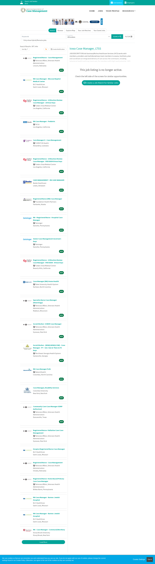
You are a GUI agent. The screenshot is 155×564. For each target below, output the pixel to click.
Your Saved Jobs (99, 30)
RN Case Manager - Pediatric (44, 121)
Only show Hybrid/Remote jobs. (35, 40)
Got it (150, 559)
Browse (60, 30)
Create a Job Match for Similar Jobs (101, 82)
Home (92, 11)
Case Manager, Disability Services (46, 388)
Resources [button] (128, 11)
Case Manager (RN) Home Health (46, 281)
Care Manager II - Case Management (47, 140)
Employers (130, 2)
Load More (43, 542)
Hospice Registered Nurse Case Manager (49, 449)
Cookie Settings (139, 559)
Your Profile (113, 11)
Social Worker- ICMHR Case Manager (47, 324)
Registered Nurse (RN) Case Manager (47, 199)
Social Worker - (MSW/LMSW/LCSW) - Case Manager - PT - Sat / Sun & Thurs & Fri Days (49, 347)
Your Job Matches (84, 30)
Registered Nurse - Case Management (48, 57)
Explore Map (70, 30)
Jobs (100, 11)
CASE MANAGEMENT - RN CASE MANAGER (48, 180)
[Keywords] (43, 36)
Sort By (24, 49)
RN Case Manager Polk (42, 369)
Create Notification (58, 49)
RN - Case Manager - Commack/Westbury (49, 530)
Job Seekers (116, 2)
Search (52, 30)
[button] (128, 36)
